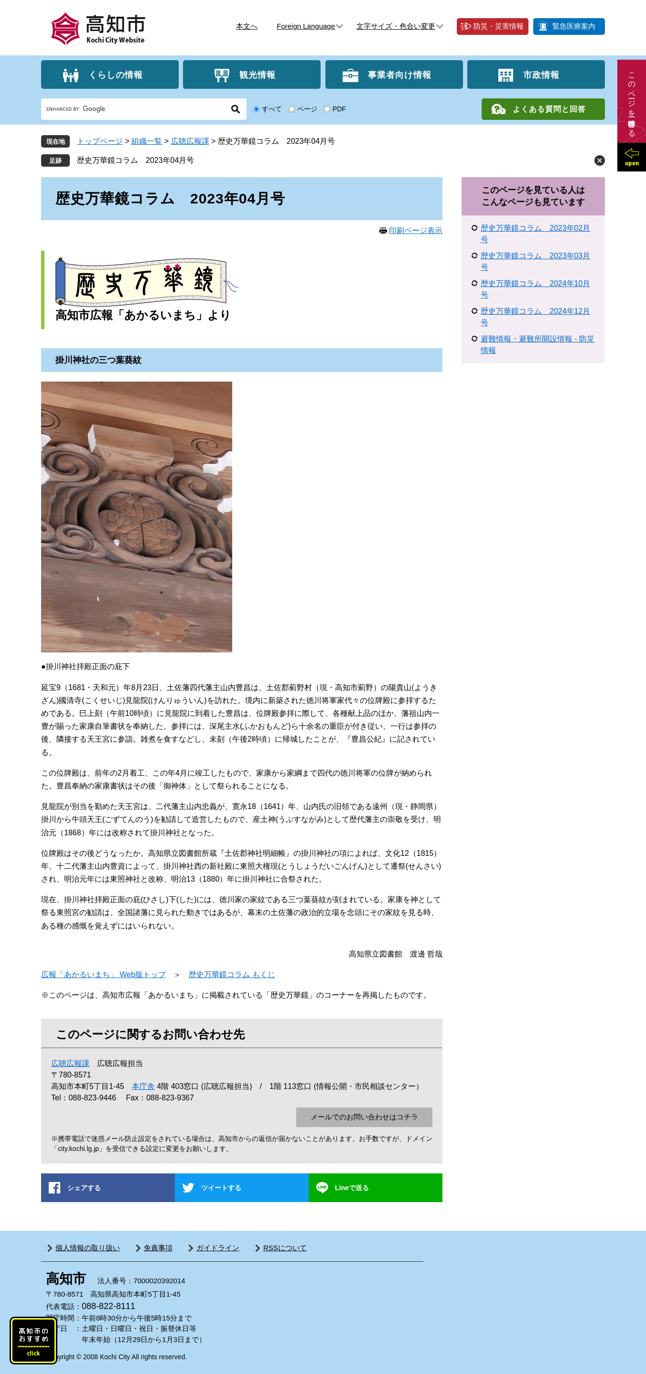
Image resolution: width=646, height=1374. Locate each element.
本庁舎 (143, 1086)
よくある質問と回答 (549, 109)
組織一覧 (146, 141)
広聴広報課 (190, 141)
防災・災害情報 (499, 26)
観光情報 (257, 74)
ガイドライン (217, 1248)
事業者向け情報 (399, 74)
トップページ (100, 141)
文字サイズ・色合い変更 (395, 26)
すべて (272, 109)
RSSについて (285, 1248)
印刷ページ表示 (415, 230)
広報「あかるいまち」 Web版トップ (103, 974)
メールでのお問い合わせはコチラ (364, 1117)
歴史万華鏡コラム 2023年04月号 (135, 160)
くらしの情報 (115, 74)
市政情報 (541, 74)
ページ (307, 109)
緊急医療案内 (573, 26)
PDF (339, 109)
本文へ (247, 26)
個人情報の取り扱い (87, 1248)
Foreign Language (306, 26)
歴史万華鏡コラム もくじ (232, 974)
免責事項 (158, 1248)
